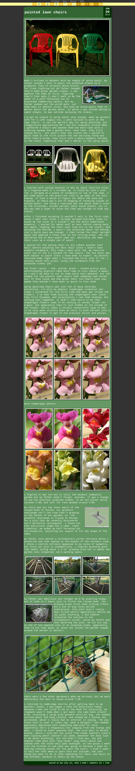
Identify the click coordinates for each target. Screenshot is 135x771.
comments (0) (95, 763)
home (82, 1)
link (107, 763)
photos (73, 1)
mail (65, 1)
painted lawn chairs (46, 12)
